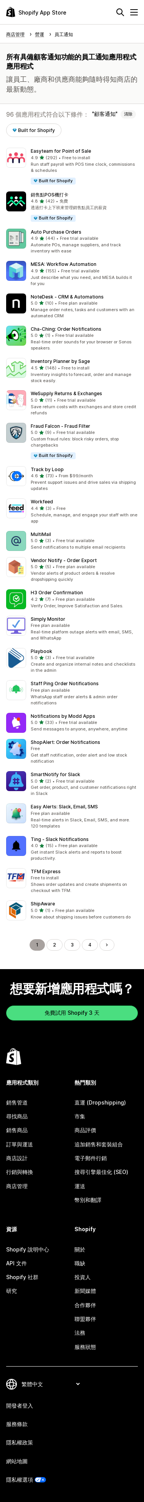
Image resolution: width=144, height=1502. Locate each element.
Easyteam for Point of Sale (61, 151)
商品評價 (85, 1130)
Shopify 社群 (22, 1277)
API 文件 (16, 1263)
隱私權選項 (19, 1479)
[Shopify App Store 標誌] (36, 12)
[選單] (134, 12)
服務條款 (17, 1424)
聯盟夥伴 (85, 1319)
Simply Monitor (48, 619)
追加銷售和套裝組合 (98, 1144)
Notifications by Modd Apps (63, 716)
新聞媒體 (85, 1291)
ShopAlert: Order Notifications (65, 742)
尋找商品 (17, 1116)
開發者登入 (19, 1405)
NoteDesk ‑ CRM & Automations (67, 297)
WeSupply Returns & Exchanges (66, 393)
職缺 (79, 1263)
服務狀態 (85, 1347)
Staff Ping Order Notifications (65, 683)
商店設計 (17, 1158)
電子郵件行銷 (90, 1158)
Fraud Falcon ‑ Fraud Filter (60, 426)
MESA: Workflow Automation (63, 264)
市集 (79, 1116)
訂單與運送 (19, 1144)
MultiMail (41, 534)
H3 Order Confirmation (57, 592)
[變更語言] (50, 1384)
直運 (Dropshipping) (100, 1102)
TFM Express (46, 871)
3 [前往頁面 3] (72, 945)
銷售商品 (17, 1130)
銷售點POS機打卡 (49, 195)
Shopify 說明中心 (27, 1249)
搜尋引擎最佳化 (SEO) (101, 1172)
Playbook (41, 651)
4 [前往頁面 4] (89, 945)
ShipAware (43, 904)
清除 (128, 114)
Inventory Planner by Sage (60, 361)
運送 (79, 1186)
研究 (11, 1291)
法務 (79, 1332)
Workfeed (42, 502)
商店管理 (17, 1186)
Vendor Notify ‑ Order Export (64, 560)
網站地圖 (17, 1461)
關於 (79, 1249)
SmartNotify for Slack (55, 774)
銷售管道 (17, 1102)
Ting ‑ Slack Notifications (60, 839)
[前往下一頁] (106, 945)
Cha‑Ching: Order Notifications (66, 329)
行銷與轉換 (19, 1172)
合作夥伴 (85, 1305)
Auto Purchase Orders (56, 232)
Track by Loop (47, 469)
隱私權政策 (19, 1442)
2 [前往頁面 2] (54, 945)
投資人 (82, 1277)
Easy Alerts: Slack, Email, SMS (64, 807)
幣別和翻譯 (87, 1200)
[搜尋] (120, 12)
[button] (72, 166)
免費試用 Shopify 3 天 (72, 1012)
